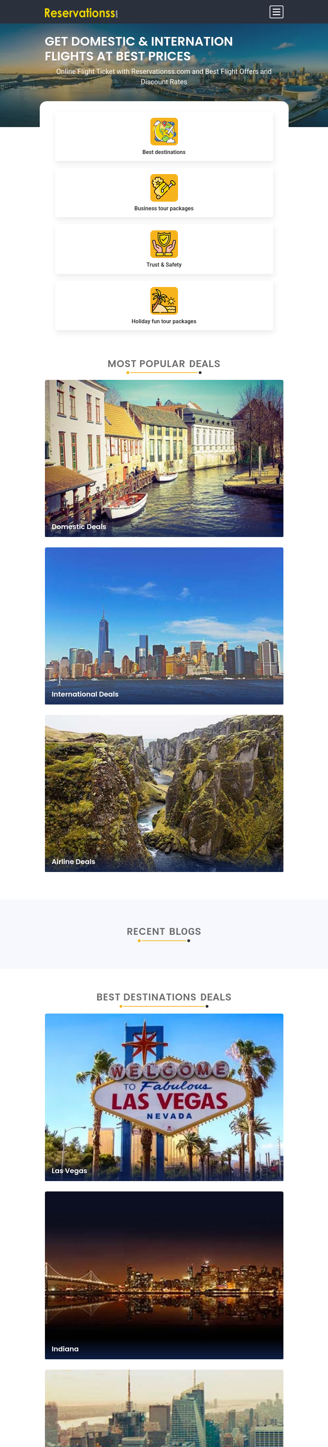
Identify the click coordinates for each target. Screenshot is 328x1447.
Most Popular (146, 364)
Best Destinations (146, 997)
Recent (146, 932)
